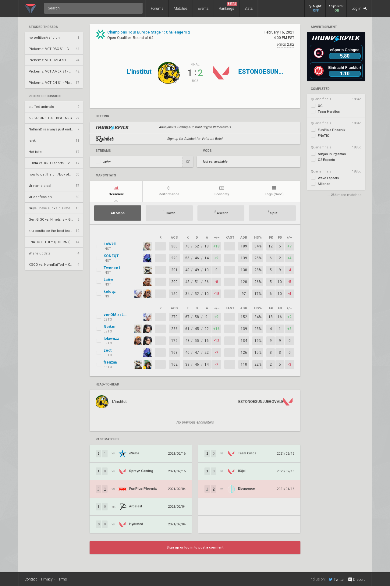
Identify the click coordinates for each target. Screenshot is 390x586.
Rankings (228, 6)
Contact (30, 579)
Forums (157, 8)
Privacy (47, 579)
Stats (248, 8)
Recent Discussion (45, 96)
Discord (357, 579)
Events (203, 8)
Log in (359, 8)
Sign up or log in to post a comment (195, 547)
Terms (62, 579)
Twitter (337, 579)
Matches (181, 8)
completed (320, 89)
